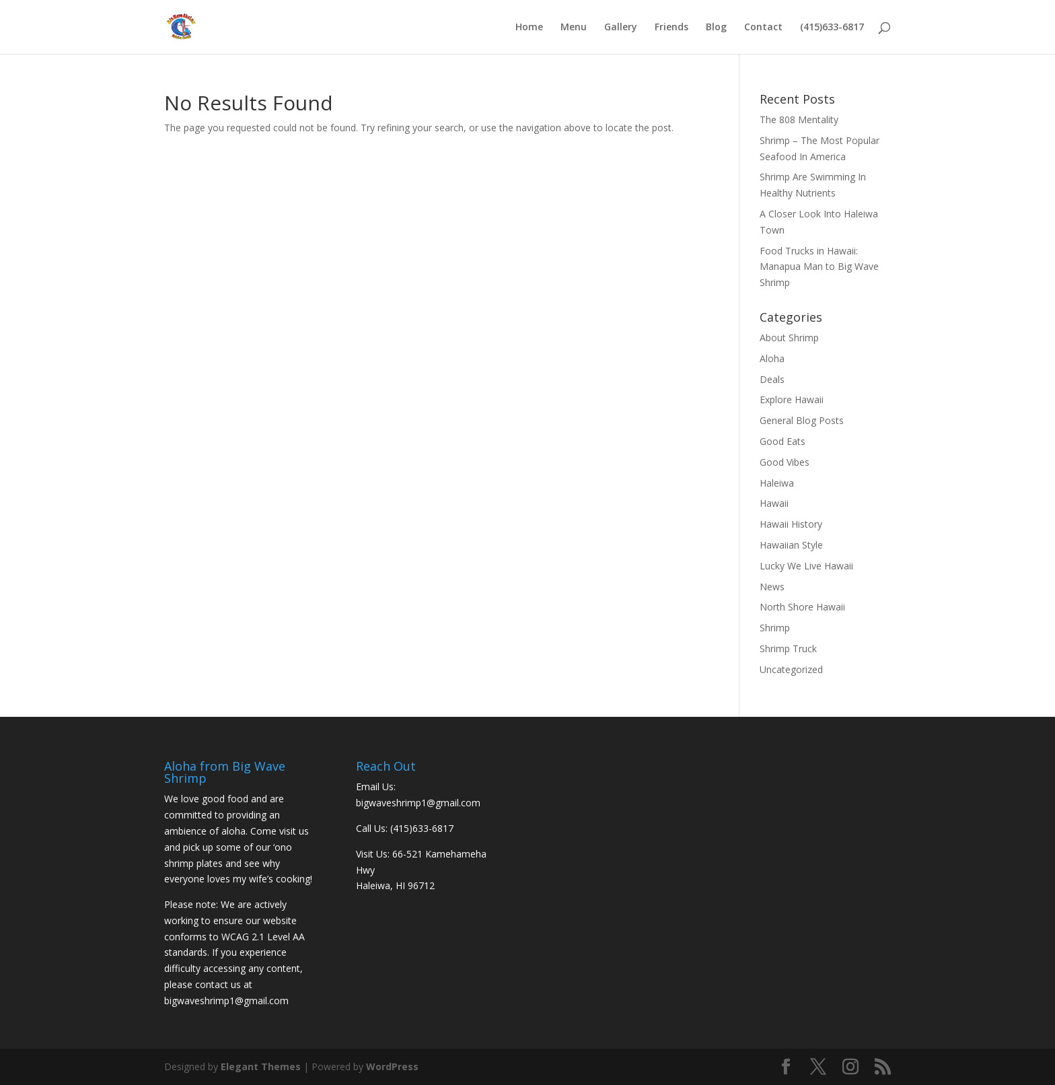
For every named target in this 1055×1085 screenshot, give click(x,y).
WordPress (392, 1066)
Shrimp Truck (788, 648)
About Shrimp (789, 337)
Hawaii (774, 503)
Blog (716, 27)
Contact (763, 27)
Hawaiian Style (791, 544)
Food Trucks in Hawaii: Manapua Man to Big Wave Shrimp (819, 266)
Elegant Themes (261, 1066)
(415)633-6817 (832, 27)
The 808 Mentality (799, 119)
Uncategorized (791, 669)
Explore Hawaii (792, 399)
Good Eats (782, 441)
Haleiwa (777, 483)
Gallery (620, 27)
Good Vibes (784, 462)
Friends (671, 27)
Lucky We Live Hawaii (806, 565)
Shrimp (775, 627)
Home (529, 27)
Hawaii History (791, 524)
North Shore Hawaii (802, 606)
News (772, 586)
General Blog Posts (802, 420)
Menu (573, 27)
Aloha (772, 358)
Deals (772, 379)
